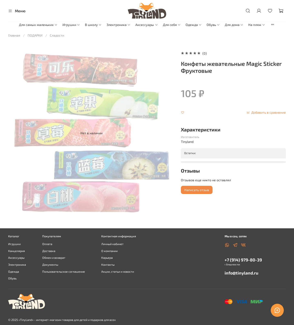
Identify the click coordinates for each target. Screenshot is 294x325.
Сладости (57, 35)
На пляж (256, 25)
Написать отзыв (196, 190)
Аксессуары (146, 25)
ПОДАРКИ (35, 35)
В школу (93, 25)
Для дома (234, 25)
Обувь (213, 25)
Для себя (172, 25)
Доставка (48, 251)
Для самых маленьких (38, 25)
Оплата (47, 244)
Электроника (118, 25)
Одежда (194, 25)
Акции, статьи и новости (117, 271)
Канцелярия (16, 251)
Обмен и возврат (53, 257)
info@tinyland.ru (241, 272)
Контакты (108, 264)
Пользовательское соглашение (63, 271)
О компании (109, 251)
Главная (14, 35)
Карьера (107, 257)
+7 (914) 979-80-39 (243, 259)
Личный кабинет (112, 244)
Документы (50, 264)
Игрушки (71, 25)
